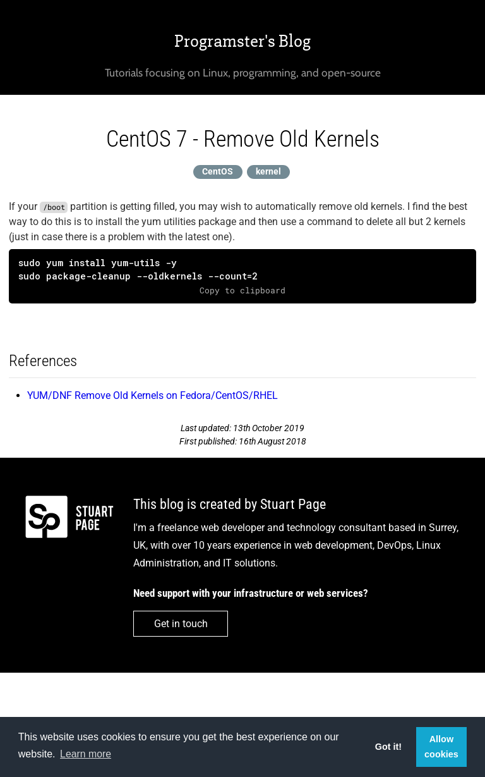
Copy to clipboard (242, 290)
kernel (268, 171)
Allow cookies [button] (441, 746)
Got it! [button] (388, 747)
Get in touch (181, 624)
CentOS (217, 171)
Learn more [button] (85, 754)
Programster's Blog (242, 41)
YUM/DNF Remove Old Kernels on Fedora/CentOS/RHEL (152, 395)
